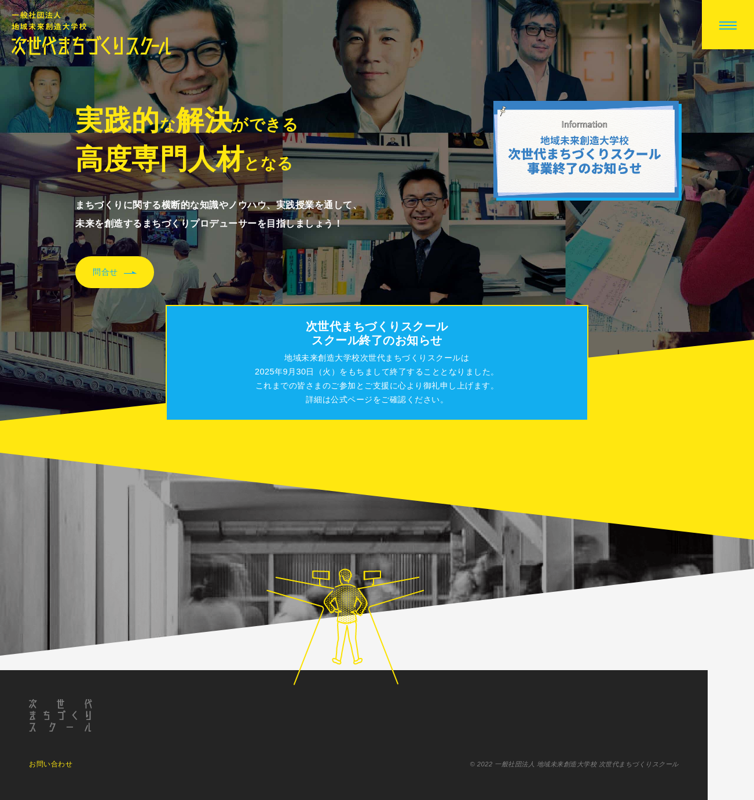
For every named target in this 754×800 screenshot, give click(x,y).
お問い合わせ (50, 765)
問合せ (115, 272)
